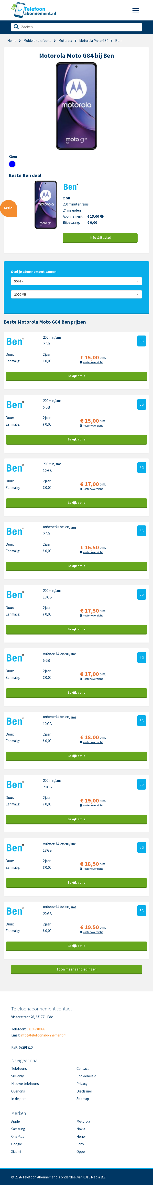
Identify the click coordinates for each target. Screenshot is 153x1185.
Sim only (17, 1076)
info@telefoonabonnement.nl (43, 1035)
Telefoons (19, 1068)
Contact (82, 1068)
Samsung (18, 1129)
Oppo (80, 1151)
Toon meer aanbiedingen (76, 969)
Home (11, 40)
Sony (80, 1144)
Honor (81, 1136)
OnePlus (17, 1136)
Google (16, 1144)
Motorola (65, 40)
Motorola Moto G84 (93, 40)
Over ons (18, 1091)
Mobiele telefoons (37, 40)
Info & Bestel (100, 237)
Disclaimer (84, 1091)
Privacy (81, 1083)
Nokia (80, 1129)
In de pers (18, 1098)
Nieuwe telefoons (25, 1083)
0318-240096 (36, 1029)
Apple (15, 1121)
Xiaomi (16, 1151)
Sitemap (82, 1098)
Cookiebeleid (86, 1076)
